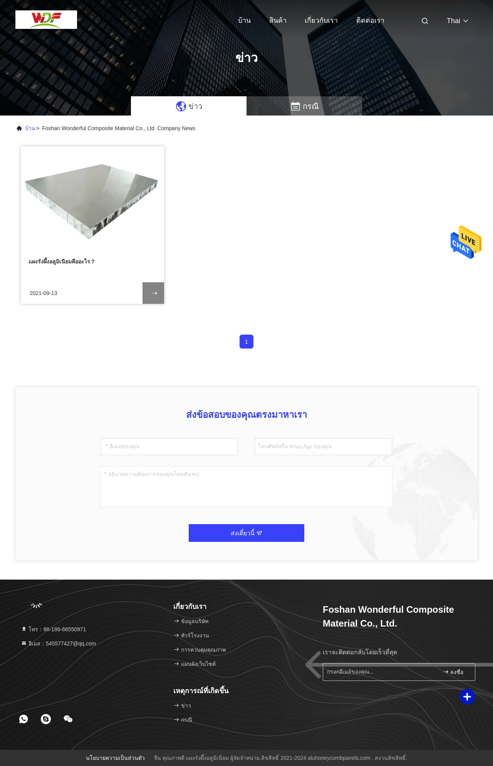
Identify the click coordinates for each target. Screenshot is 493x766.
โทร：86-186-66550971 (53, 629)
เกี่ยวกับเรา (321, 20)
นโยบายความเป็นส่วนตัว (115, 758)
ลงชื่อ (453, 672)
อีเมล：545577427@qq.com (58, 643)
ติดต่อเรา (370, 20)
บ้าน (244, 20)
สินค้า (278, 20)
